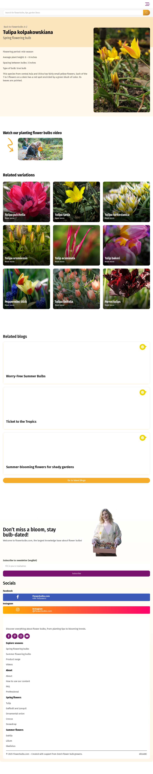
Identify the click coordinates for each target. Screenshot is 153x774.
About (9, 689)
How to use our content (18, 694)
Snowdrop (11, 737)
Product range (13, 672)
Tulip (8, 716)
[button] (147, 4)
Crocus (9, 732)
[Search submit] (146, 12)
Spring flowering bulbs (17, 661)
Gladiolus (10, 759)
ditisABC (143, 767)
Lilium (9, 753)
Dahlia (9, 748)
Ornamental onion (15, 726)
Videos (9, 677)
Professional (12, 704)
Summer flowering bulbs (18, 667)
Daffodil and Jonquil (16, 721)
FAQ (8, 699)
